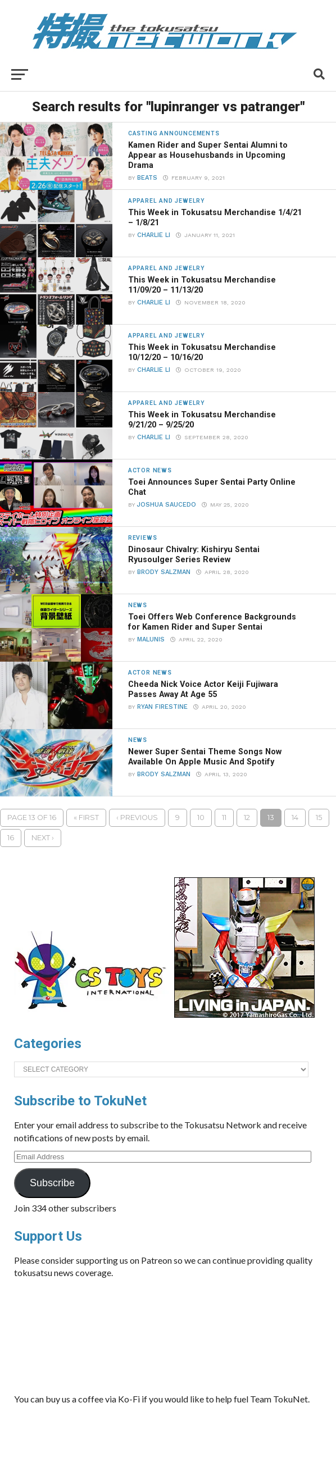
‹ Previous (137, 817)
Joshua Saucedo (166, 504)
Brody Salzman (163, 572)
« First (86, 817)
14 (295, 817)
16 (10, 838)
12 (247, 817)
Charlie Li (153, 235)
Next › (42, 838)
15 (319, 817)
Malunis (151, 639)
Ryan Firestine (162, 706)
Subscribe (52, 1182)
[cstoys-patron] (94, 1015)
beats (147, 177)
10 (201, 817)
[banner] (244, 1015)
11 (224, 817)
